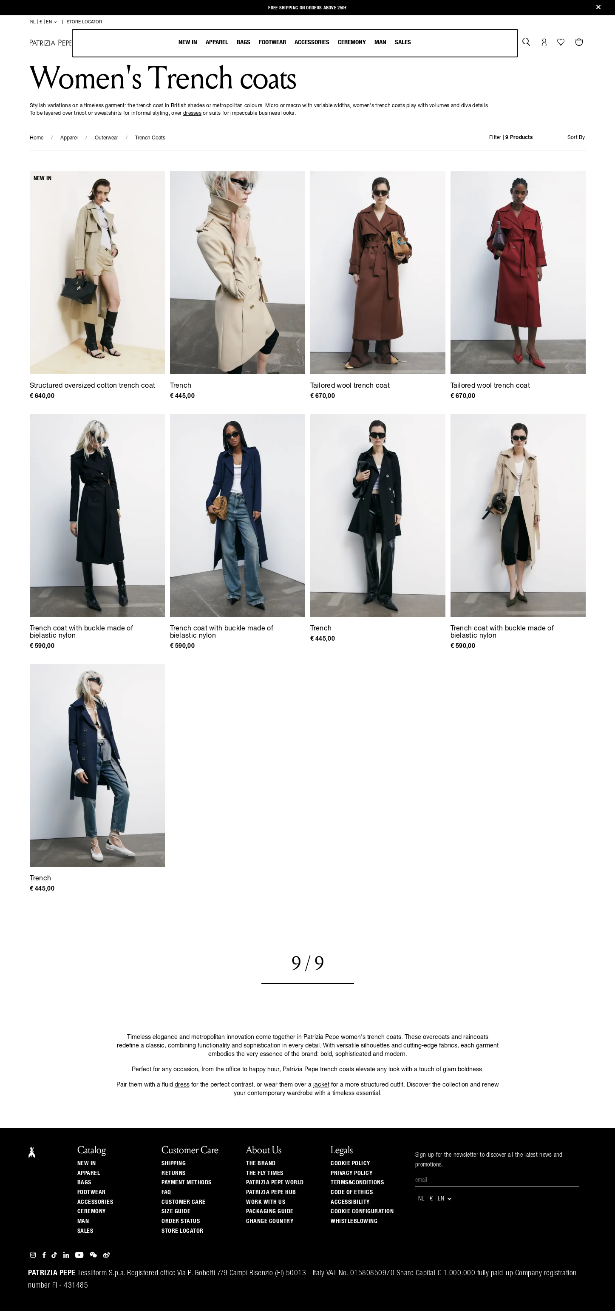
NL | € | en (44, 22)
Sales (403, 42)
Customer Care (184, 1202)
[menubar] (295, 43)
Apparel (217, 42)
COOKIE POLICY (350, 1163)
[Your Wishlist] (561, 44)
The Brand (261, 1163)
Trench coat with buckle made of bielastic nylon (81, 632)
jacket (321, 1085)
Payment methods (187, 1183)
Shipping (174, 1163)
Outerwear (106, 138)
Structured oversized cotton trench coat (93, 386)
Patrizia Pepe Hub (271, 1192)
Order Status (181, 1221)
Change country (269, 1221)
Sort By (576, 137)
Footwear (272, 42)
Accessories (312, 42)
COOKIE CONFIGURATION (362, 1212)
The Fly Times (264, 1173)
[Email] (497, 1180)
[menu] (294, 43)
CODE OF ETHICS (352, 1192)
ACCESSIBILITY (350, 1202)
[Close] (598, 8)
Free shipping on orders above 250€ (307, 8)
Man (380, 42)
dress (182, 1085)
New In (188, 42)
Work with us (265, 1202)
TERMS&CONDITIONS (357, 1183)
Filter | (511, 137)
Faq (166, 1192)
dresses (192, 113)
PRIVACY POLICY (351, 1173)
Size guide (176, 1212)
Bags (243, 42)
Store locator (183, 1231)
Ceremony (352, 42)
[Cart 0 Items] (580, 43)
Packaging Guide (270, 1212)
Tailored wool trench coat (350, 386)
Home (36, 138)
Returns (174, 1173)
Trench (181, 386)
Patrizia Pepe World (275, 1183)
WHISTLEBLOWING (354, 1221)
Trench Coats (150, 138)
